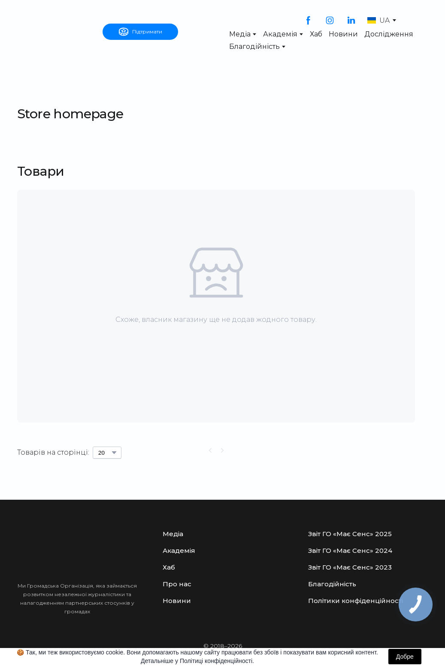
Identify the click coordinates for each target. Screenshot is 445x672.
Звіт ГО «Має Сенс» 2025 (350, 534)
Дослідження (388, 34)
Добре (405, 656)
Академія (280, 34)
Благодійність (254, 46)
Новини (343, 34)
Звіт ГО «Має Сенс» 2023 (350, 567)
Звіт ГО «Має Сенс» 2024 (350, 550)
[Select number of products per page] (107, 453)
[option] (378, 20)
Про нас (177, 584)
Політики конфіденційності (355, 601)
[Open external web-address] (55, 31)
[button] (140, 32)
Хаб (316, 34)
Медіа (240, 34)
